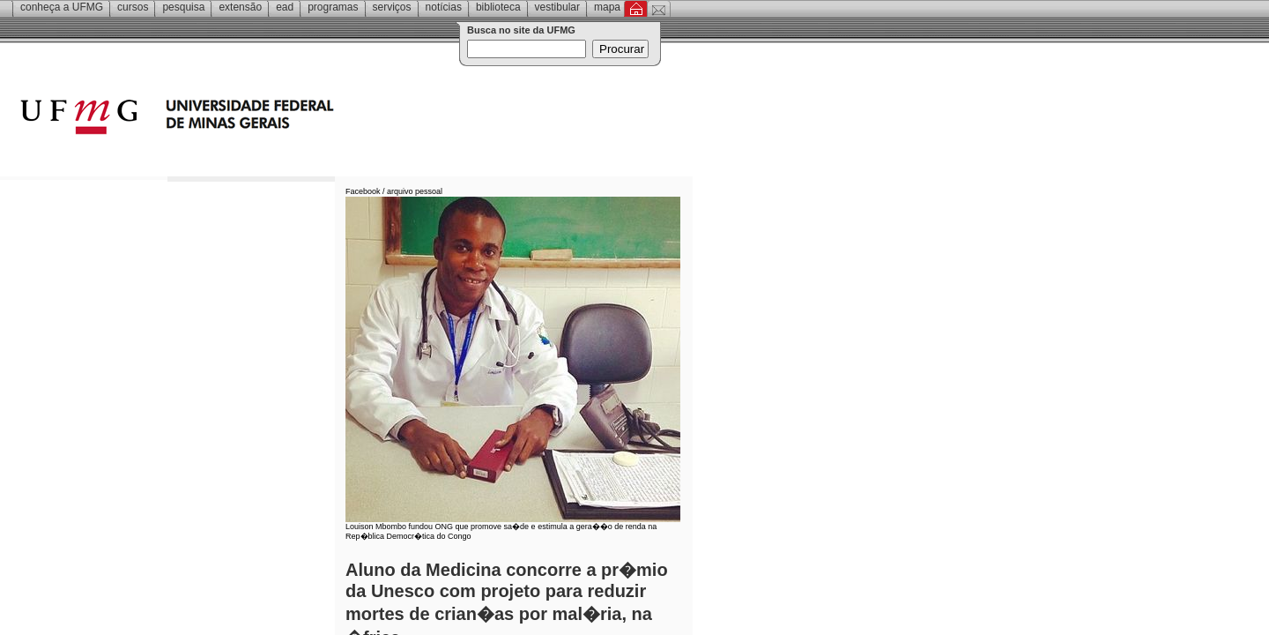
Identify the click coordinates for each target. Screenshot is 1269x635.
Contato (659, 9)
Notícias (444, 7)
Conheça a (61, 7)
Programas (333, 7)
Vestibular (557, 7)
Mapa (607, 7)
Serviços (392, 7)
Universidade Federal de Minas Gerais (278, 119)
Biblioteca (498, 7)
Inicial (636, 9)
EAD (284, 7)
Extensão (240, 7)
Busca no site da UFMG (521, 30)
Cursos (132, 7)
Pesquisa (183, 7)
